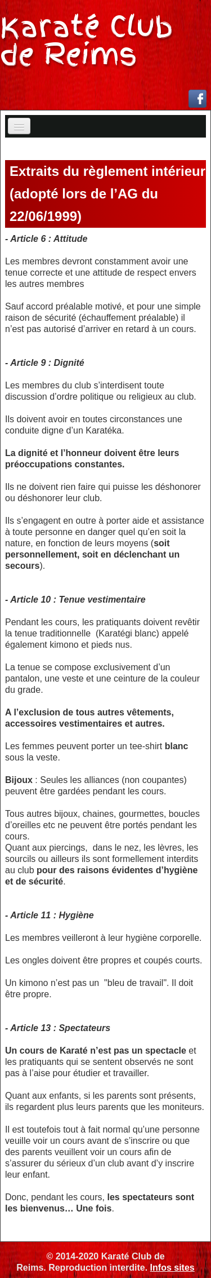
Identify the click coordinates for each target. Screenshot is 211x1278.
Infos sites (172, 1267)
